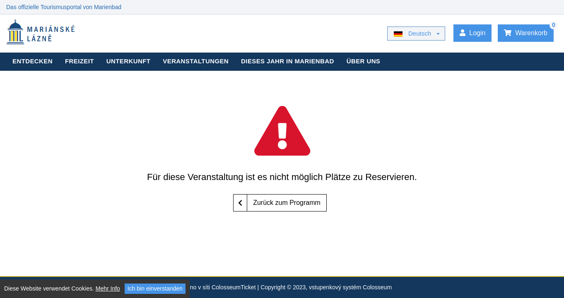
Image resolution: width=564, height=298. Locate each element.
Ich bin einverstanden (155, 288)
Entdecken (32, 61)
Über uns (364, 61)
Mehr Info (108, 288)
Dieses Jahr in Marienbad (287, 61)
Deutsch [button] (412, 33)
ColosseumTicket (234, 287)
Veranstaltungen (196, 61)
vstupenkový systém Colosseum (350, 287)
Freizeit (79, 61)
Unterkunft (128, 61)
